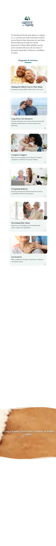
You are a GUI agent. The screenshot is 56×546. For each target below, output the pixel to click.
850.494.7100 (13, 4)
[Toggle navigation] (45, 5)
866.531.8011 (19, 7)
